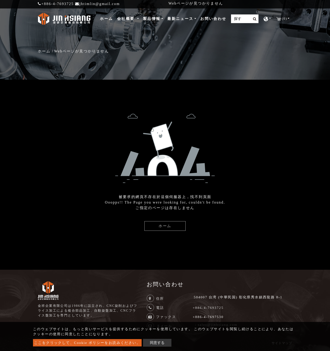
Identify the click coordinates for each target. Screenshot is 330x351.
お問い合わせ (213, 19)
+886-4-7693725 (56, 4)
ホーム (107, 18)
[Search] (244, 18)
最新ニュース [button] (180, 19)
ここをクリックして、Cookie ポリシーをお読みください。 (87, 343)
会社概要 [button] (126, 19)
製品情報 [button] (151, 19)
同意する (157, 343)
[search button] (253, 19)
